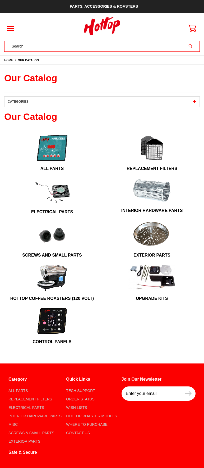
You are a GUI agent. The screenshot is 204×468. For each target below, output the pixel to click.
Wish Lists (76, 407)
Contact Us (78, 433)
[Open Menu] (10, 29)
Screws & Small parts (31, 433)
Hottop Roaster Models (91, 416)
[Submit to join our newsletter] (188, 393)
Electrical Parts (26, 407)
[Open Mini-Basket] (195, 28)
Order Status (80, 399)
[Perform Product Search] (191, 46)
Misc (13, 424)
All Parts (18, 391)
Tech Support (80, 391)
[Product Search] (93, 46)
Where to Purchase (87, 424)
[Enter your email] (151, 393)
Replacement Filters (30, 399)
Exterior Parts (24, 441)
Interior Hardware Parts (35, 416)
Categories (102, 101)
